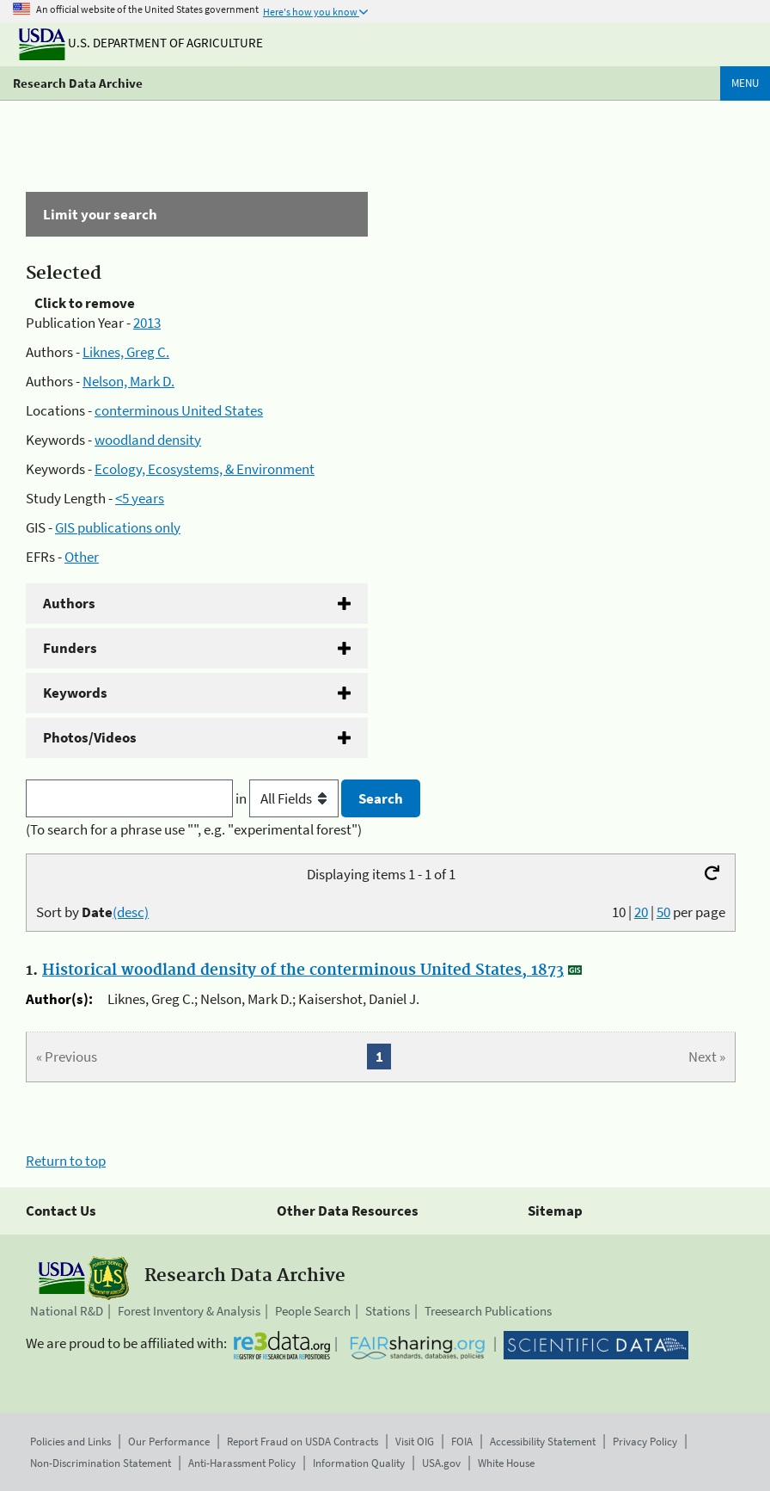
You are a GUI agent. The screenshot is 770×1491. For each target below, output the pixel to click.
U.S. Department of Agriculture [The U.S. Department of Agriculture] (141, 42)
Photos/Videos (90, 737)
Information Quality (359, 1463)
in (288, 798)
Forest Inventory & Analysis (189, 1311)
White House (506, 1463)
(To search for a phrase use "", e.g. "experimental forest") (194, 829)
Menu (745, 83)
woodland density (148, 439)
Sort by (92, 912)
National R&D (66, 1311)
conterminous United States (179, 410)
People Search (313, 1311)
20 (641, 912)
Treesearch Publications (488, 1311)
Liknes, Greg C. (125, 351)
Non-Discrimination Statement (100, 1463)
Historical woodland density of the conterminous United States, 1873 (303, 970)
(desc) (131, 912)
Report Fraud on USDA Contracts (302, 1441)
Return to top (66, 1160)
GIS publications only (117, 527)
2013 (147, 322)
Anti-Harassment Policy (242, 1463)
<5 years (139, 498)
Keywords (75, 692)
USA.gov (441, 1463)
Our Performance (169, 1441)
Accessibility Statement (543, 1441)
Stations (387, 1311)
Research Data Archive (78, 83)
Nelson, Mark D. (128, 381)
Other (81, 556)
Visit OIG (414, 1441)
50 (663, 912)
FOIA (462, 1441)
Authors (69, 603)
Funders (70, 647)
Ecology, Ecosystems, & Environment (205, 468)
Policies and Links (70, 1441)
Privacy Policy (645, 1441)
